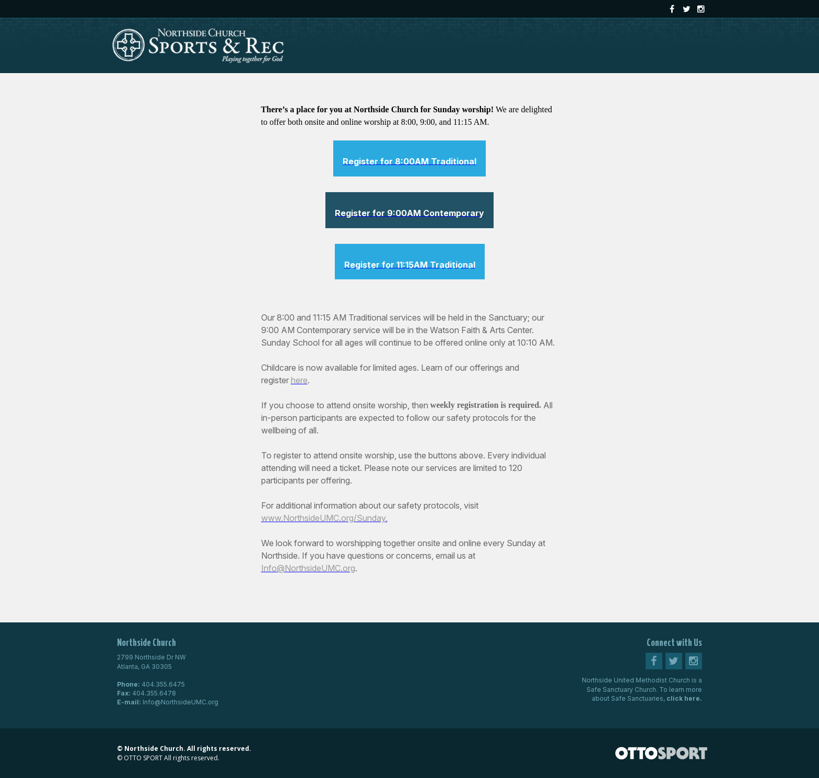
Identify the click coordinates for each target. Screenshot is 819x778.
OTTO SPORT (143, 757)
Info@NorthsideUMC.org (180, 702)
